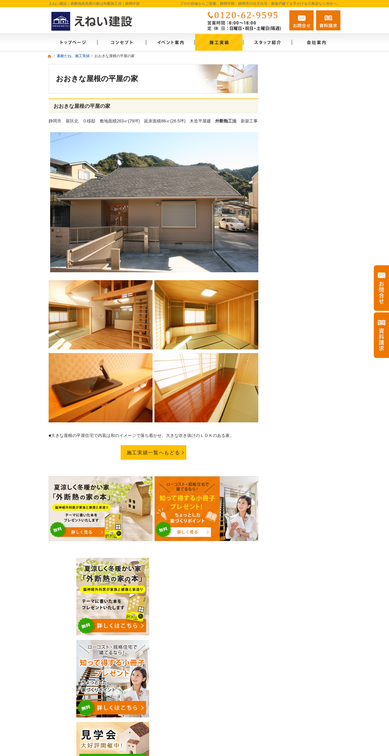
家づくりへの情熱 (294, 479)
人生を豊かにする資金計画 (302, 356)
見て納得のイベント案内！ (302, 317)
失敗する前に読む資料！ (300, 519)
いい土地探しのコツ (296, 343)
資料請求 (328, 20)
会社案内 (285, 466)
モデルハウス (290, 330)
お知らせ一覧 (290, 545)
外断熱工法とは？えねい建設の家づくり (307, 398)
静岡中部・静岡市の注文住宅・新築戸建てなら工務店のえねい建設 (253, 741)
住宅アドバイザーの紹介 (300, 492)
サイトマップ (290, 571)
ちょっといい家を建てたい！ (304, 369)
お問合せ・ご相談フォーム (303, 708)
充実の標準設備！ (294, 414)
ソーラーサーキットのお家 (302, 304)
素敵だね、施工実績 (296, 382)
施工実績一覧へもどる (153, 452)
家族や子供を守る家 (296, 440)
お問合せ (301, 20)
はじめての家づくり (296, 427)
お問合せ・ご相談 (294, 532)
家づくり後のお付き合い (300, 453)
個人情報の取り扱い (296, 558)
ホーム (283, 291)
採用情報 (285, 505)
